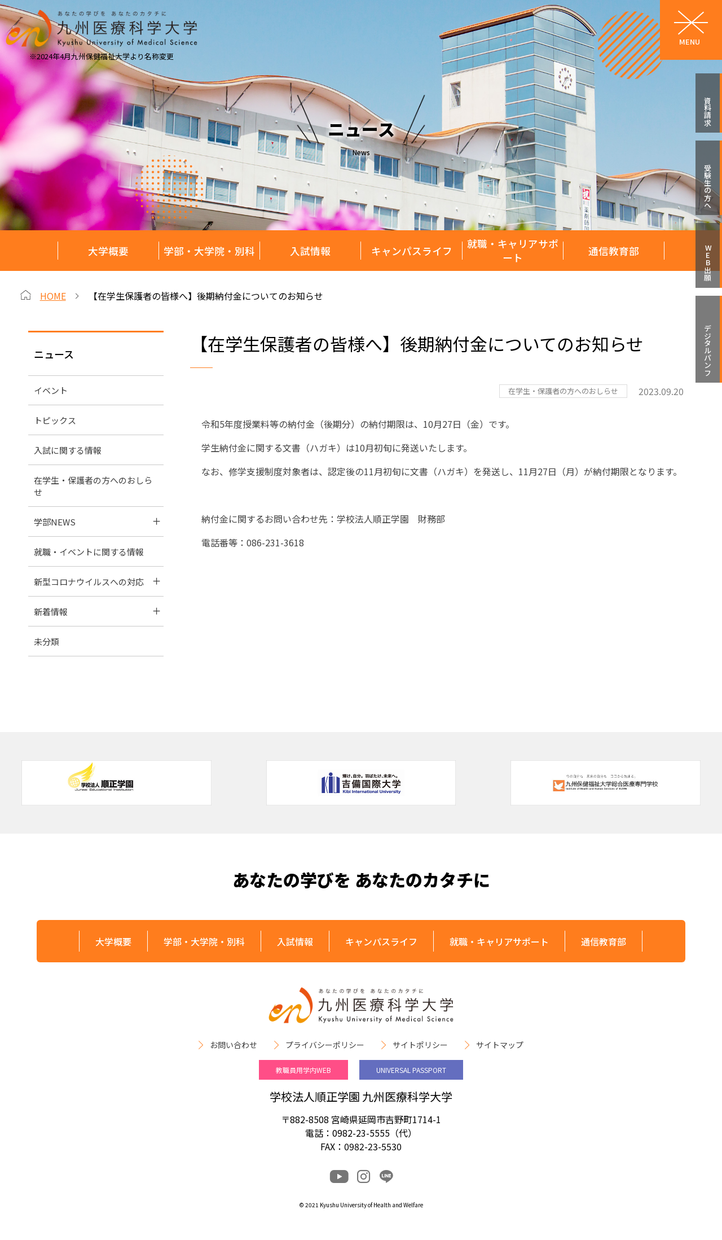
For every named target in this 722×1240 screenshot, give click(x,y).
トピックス (55, 420)
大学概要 (108, 251)
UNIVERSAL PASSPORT (411, 1070)
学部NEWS (55, 522)
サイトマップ (499, 1045)
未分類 (46, 641)
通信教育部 (613, 251)
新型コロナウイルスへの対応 (89, 582)
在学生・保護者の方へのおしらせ (93, 486)
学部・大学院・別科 (209, 251)
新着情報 (51, 611)
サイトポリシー (420, 1045)
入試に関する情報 (68, 450)
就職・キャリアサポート (512, 251)
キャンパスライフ (411, 251)
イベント (51, 390)
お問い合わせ (233, 1045)
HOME (53, 296)
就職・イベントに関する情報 (89, 552)
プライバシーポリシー (324, 1045)
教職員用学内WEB (303, 1070)
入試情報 (310, 251)
